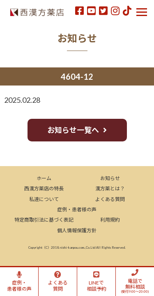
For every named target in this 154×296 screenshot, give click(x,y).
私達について (44, 199)
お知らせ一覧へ (73, 129)
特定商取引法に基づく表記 (44, 220)
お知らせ (110, 178)
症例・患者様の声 (77, 209)
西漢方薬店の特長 (44, 188)
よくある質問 (110, 199)
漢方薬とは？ (110, 188)
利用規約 (110, 220)
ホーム (44, 178)
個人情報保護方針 (77, 230)
